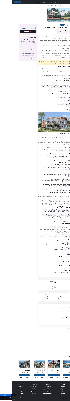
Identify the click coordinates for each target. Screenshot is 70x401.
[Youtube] (5, 399)
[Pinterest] (2, 399)
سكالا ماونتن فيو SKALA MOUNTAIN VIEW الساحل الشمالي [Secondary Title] (43, 370)
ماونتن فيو (51, 393)
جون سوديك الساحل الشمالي (35, 389)
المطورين (40, 2)
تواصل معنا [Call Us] (12, 28)
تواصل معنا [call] (54, 377)
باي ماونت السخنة (8, 384)
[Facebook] (9, 399)
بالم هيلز (52, 384)
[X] (7, 399)
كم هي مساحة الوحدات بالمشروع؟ (55, 307)
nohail (57, 328)
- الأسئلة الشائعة (20, 58)
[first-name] (44, 336)
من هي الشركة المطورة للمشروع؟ (55, 317)
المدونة (36, 2)
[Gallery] (49, 14)
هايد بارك (51, 391)
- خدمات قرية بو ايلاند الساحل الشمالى (16, 47)
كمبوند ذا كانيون (58, 242)
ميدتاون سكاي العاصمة (21, 386)
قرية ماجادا (9, 391)
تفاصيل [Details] (61, 374)
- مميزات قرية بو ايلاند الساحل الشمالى (16, 53)
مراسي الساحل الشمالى (36, 386)
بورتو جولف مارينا (37, 384)
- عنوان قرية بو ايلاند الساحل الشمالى (17, 39)
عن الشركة (26, 2)
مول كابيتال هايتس (22, 391)
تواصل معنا (31, 2)
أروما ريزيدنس (8, 389)
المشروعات (46, 2)
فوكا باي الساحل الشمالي (35, 393)
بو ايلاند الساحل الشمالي (36, 391)
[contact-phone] (44, 339)
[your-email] (44, 342)
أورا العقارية (51, 386)
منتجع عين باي (8, 393)
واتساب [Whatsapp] (20, 28)
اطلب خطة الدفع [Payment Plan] (15, 31)
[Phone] (5, 2)
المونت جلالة (9, 386)
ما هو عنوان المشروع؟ (57, 320)
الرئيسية (61, 5)
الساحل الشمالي (57, 5)
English (12, 2)
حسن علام (51, 389)
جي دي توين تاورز (23, 393)
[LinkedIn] (4, 399)
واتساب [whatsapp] (60, 377)
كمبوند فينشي (23, 384)
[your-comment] (44, 346)
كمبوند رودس (23, 389)
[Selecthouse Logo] (65, 383)
